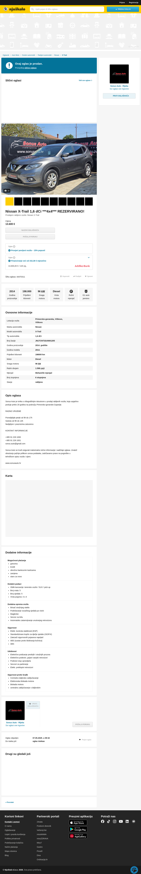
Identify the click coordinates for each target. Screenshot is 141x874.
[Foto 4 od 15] (36, 201)
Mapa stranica (11, 851)
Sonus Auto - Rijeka (15, 722)
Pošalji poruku (30, 237)
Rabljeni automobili (44, 55)
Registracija (133, 3)
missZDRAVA (42, 838)
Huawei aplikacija (78, 836)
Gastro (40, 847)
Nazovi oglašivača (30, 230)
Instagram (114, 821)
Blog (7, 855)
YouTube (121, 821)
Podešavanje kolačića (14, 843)
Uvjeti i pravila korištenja (15, 834)
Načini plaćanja (11, 847)
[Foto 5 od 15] (45, 201)
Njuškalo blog (133, 821)
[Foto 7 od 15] (62, 201)
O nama (8, 826)
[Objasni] (14, 246)
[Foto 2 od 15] (18, 201)
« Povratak (9, 802)
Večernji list (42, 830)
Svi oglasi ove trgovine (15, 725)
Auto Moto (15, 55)
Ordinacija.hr (42, 859)
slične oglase (30, 68)
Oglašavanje (10, 830)
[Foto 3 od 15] (27, 201)
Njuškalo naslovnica (14, 9)
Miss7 (39, 843)
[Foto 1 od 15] (9, 201)
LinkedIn (127, 821)
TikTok (108, 821)
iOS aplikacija (78, 822)
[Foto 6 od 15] (54, 201)
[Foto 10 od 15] (89, 201)
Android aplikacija (78, 829)
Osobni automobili (28, 55)
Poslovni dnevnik (44, 826)
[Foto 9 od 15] (80, 201)
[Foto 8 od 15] (71, 201)
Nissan (56, 55)
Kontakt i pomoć (12, 822)
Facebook (102, 821)
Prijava (122, 3)
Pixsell (39, 851)
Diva (39, 855)
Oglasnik (6, 55)
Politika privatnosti (12, 838)
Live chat (134, 870)
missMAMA (42, 834)
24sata (40, 822)
